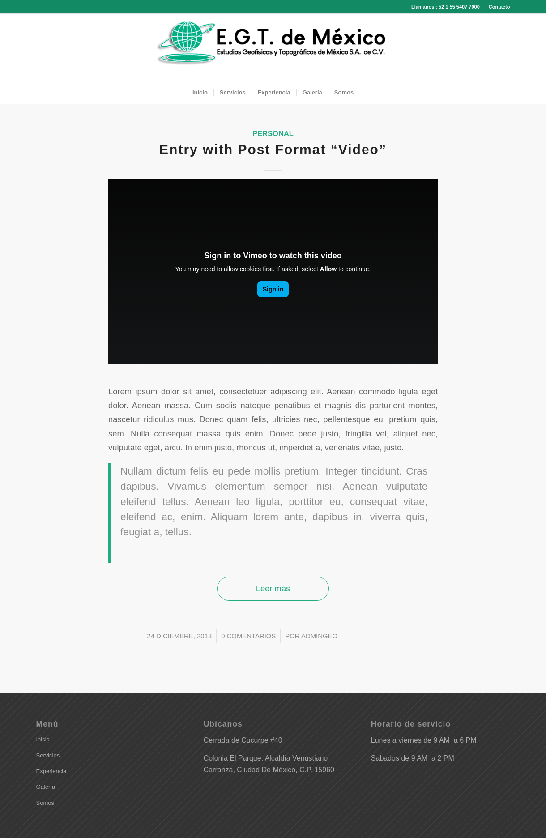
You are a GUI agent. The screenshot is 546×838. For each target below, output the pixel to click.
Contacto (499, 6)
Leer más (273, 588)
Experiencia (51, 771)
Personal (273, 133)
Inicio (43, 739)
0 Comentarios (248, 636)
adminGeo (319, 636)
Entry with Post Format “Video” (273, 149)
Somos (45, 803)
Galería (45, 786)
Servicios (48, 755)
